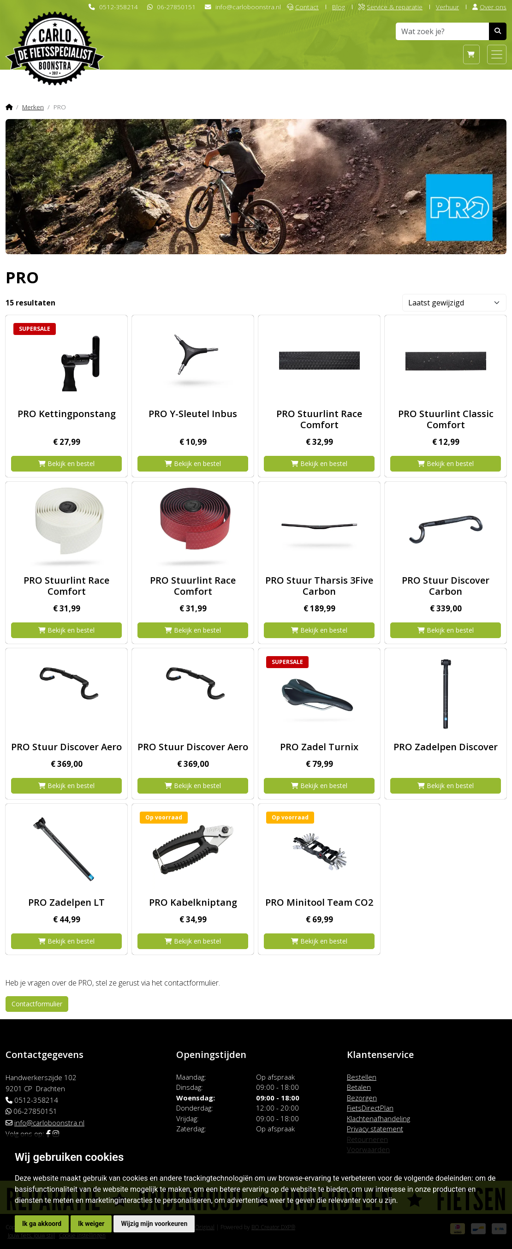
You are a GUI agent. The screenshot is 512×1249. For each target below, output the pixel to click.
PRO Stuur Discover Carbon (445, 586)
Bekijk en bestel (66, 463)
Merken (33, 106)
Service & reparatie (390, 6)
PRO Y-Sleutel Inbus (193, 413)
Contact (303, 6)
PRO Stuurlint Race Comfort (319, 419)
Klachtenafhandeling (378, 1118)
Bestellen (361, 1077)
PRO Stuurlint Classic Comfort (446, 419)
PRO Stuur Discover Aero (66, 747)
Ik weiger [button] (91, 1223)
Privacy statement (375, 1128)
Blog (338, 6)
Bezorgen (362, 1097)
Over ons (489, 6)
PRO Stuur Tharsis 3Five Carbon (319, 586)
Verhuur (447, 6)
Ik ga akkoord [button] (41, 1223)
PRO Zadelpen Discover (445, 747)
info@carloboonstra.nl (248, 6)
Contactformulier (37, 1003)
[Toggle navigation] (497, 54)
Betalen (359, 1087)
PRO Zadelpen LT (66, 902)
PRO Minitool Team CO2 (319, 902)
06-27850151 (176, 6)
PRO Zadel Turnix (319, 747)
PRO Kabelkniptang (193, 902)
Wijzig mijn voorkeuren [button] (154, 1223)
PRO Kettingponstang (67, 413)
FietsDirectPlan (370, 1107)
